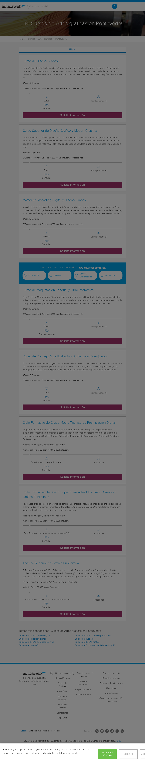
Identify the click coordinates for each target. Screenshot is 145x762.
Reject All (128, 754)
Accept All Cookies (107, 754)
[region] (72, 752)
